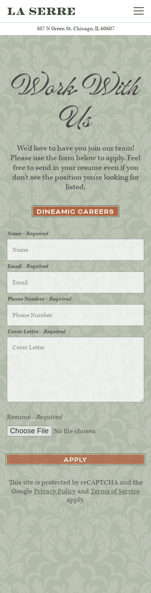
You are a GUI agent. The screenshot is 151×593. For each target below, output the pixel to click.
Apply (75, 461)
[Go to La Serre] (75, 28)
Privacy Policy (55, 492)
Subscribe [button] (75, 583)
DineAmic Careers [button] (75, 212)
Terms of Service (115, 492)
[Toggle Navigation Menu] (138, 11)
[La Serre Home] (41, 11)
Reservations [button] (75, 563)
